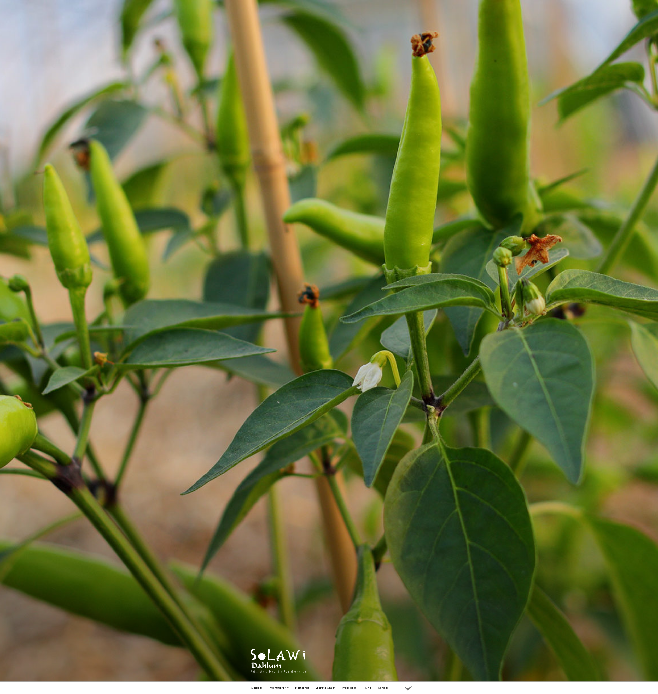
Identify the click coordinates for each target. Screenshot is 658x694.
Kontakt (383, 653)
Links (368, 653)
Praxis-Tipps (350, 653)
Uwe (285, 675)
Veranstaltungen (325, 653)
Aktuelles (256, 653)
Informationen (279, 653)
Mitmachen (302, 653)
